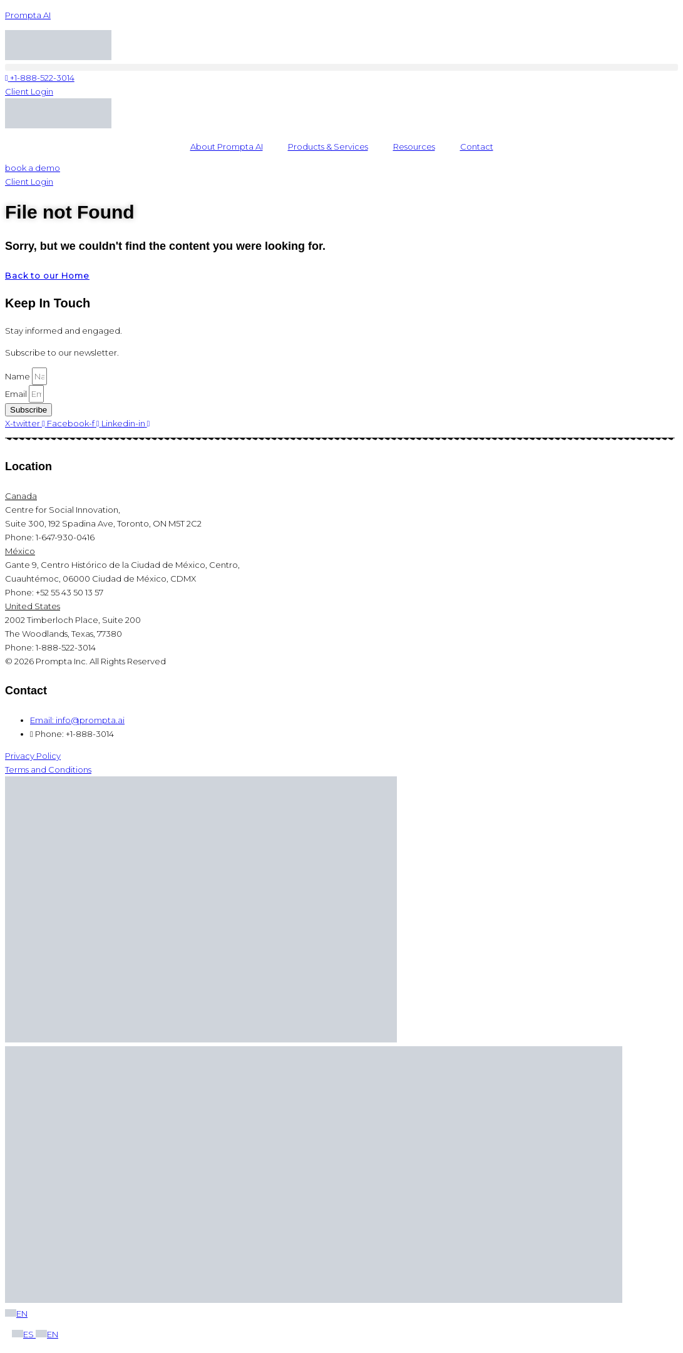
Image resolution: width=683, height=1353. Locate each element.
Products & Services (328, 146)
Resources (414, 146)
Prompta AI (28, 15)
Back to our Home (47, 275)
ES (24, 1334)
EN (16, 1314)
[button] (341, 67)
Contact (476, 146)
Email (17, 394)
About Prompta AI (226, 146)
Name (18, 376)
